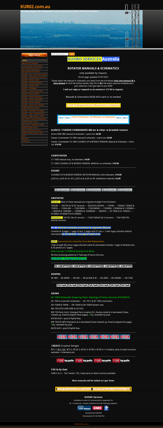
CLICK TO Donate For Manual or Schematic (93, 117)
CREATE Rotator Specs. (30, 122)
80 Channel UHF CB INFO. (31, 72)
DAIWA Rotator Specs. (30, 127)
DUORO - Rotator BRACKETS (32, 83)
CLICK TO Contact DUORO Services (74, 389)
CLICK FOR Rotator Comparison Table (111, 389)
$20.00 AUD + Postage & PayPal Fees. (69, 258)
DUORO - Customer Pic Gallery (33, 111)
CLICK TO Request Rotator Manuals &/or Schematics (93, 105)
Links (24, 136)
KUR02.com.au (35, 6)
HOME (24, 60)
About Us (25, 139)
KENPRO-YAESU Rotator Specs (33, 133)
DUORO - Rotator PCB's (30, 86)
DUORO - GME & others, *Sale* (33, 116)
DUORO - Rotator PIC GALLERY (33, 105)
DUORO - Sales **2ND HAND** (33, 113)
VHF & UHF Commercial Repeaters (34, 119)
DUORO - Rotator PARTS (30, 94)
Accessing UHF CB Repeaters (32, 66)
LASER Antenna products (31, 108)
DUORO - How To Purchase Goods (34, 74)
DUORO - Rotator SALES (30, 80)
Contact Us (26, 141)
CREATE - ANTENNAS (29, 88)
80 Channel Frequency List (31, 69)
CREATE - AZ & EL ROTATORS (32, 91)
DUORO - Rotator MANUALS (32, 97)
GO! (71, 54)
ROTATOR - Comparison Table (33, 125)
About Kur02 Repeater (30, 63)
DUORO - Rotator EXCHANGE (32, 99)
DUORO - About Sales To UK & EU (34, 77)
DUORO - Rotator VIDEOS (31, 102)
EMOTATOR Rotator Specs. (31, 130)
